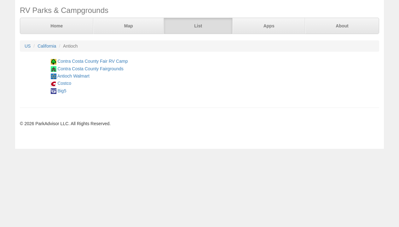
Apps (269, 25)
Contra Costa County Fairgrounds (90, 68)
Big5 (61, 90)
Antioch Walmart (73, 76)
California (47, 46)
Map (128, 25)
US (28, 46)
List (198, 25)
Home (56, 25)
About (342, 25)
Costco (64, 83)
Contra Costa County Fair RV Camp (92, 61)
